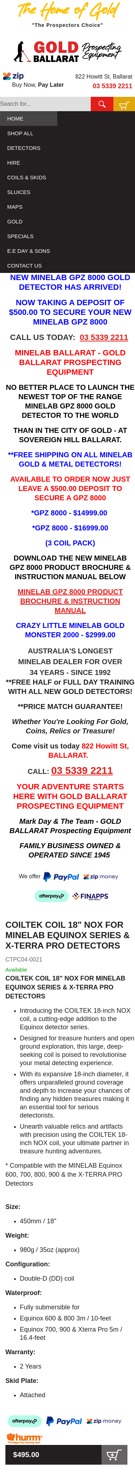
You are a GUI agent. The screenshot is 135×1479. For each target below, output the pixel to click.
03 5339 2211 (112, 86)
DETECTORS (23, 148)
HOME (15, 118)
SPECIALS (20, 236)
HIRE (13, 163)
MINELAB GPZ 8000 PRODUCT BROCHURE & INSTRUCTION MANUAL (70, 601)
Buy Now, (33, 80)
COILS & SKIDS (26, 177)
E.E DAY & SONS (28, 251)
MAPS (15, 207)
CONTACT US (24, 266)
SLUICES (18, 192)
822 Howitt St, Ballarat (103, 77)
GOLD (15, 221)
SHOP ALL (20, 133)
